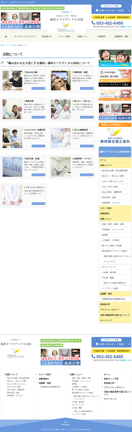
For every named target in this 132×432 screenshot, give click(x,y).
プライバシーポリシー (110, 310)
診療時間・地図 (121, 37)
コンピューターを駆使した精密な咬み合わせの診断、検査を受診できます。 (72, 80)
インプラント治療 (110, 288)
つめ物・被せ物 (109, 272)
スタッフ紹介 (64, 37)
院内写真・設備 (109, 197)
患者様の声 (47, 37)
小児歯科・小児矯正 (111, 240)
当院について (106, 165)
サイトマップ (106, 320)
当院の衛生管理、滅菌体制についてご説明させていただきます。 (72, 137)
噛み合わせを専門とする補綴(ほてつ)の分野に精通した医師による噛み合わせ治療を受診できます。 (23, 80)
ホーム (6, 37)
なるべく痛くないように (113, 181)
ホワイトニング (109, 267)
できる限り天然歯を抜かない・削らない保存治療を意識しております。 (72, 109)
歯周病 (105, 235)
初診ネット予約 (111, 379)
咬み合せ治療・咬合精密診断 (115, 170)
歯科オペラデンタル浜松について (25, 37)
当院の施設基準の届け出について (115, 315)
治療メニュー (83, 37)
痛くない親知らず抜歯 (112, 245)
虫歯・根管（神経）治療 (113, 224)
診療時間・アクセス (111, 203)
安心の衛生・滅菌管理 (112, 192)
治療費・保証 (106, 294)
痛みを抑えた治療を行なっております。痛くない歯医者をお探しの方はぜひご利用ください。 (23, 109)
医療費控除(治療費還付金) (113, 299)
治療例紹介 (105, 213)
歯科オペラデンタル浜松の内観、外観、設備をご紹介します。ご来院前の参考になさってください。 (23, 166)
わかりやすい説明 (110, 186)
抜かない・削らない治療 (113, 176)
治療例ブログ (102, 37)
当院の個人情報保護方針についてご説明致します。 (23, 195)
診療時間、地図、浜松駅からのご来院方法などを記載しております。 (72, 166)
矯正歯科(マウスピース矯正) (114, 251)
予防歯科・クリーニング (113, 229)
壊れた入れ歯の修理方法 (83, 411)
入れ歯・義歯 (108, 277)
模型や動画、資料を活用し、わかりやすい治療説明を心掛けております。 (23, 137)
